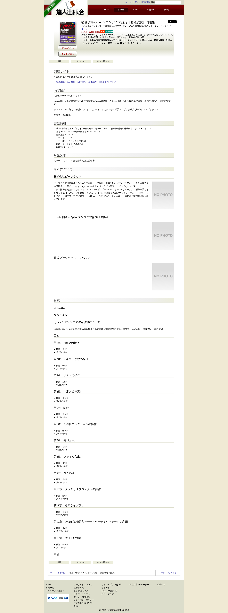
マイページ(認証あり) (55, 591)
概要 (59, 61)
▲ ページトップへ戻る (166, 573)
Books (121, 10)
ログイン (136, 2)
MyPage (166, 9)
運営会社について (82, 591)
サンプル (81, 61)
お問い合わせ (107, 594)
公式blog (161, 585)
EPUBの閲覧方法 (109, 591)
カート (128, 2)
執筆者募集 (79, 588)
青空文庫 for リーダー (139, 585)
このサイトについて (83, 585)
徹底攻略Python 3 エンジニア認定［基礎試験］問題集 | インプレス (86, 82)
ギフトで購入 (68, 54)
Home (106, 9)
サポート (105, 588)
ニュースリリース (82, 594)
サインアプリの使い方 (111, 585)
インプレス (86, 29)
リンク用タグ (103, 61)
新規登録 (146, 2)
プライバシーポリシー (84, 600)
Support (150, 9)
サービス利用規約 (82, 597)
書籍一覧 (61, 573)
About (135, 9)
